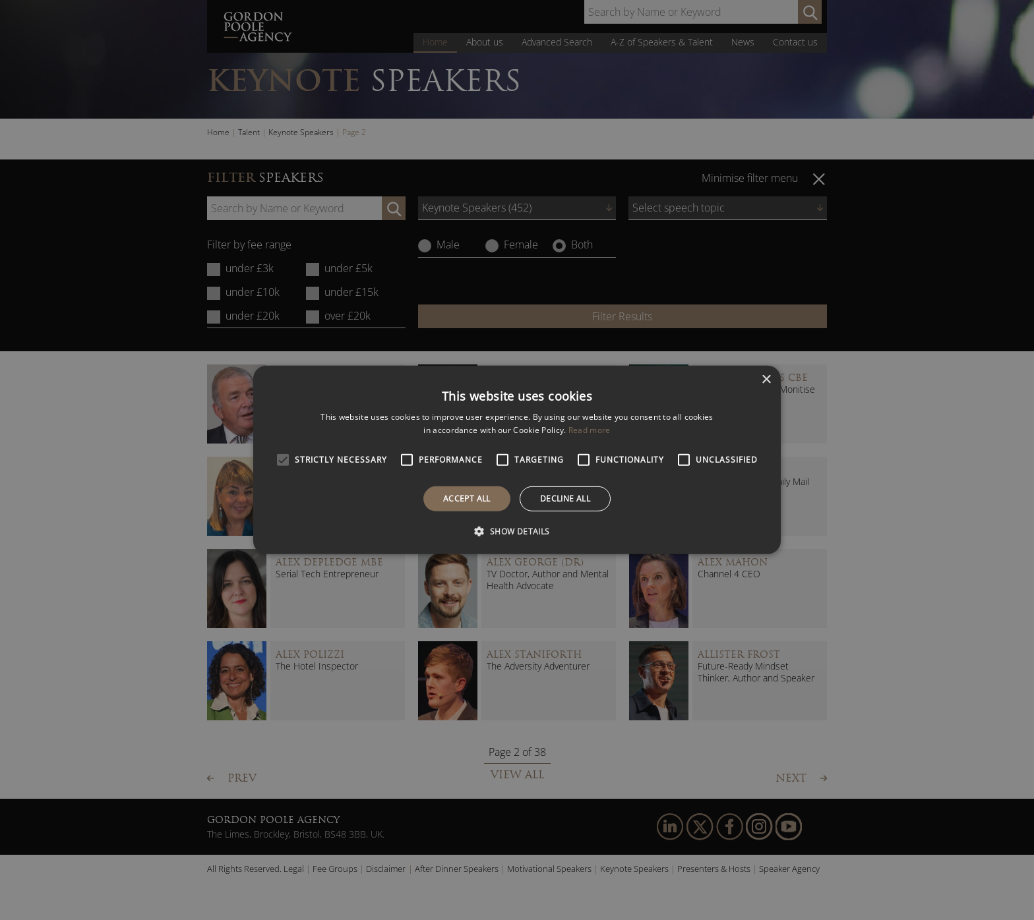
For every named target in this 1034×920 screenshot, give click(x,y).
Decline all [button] (565, 498)
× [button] (766, 380)
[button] (516, 531)
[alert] (517, 460)
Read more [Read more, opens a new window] (589, 430)
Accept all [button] (467, 498)
